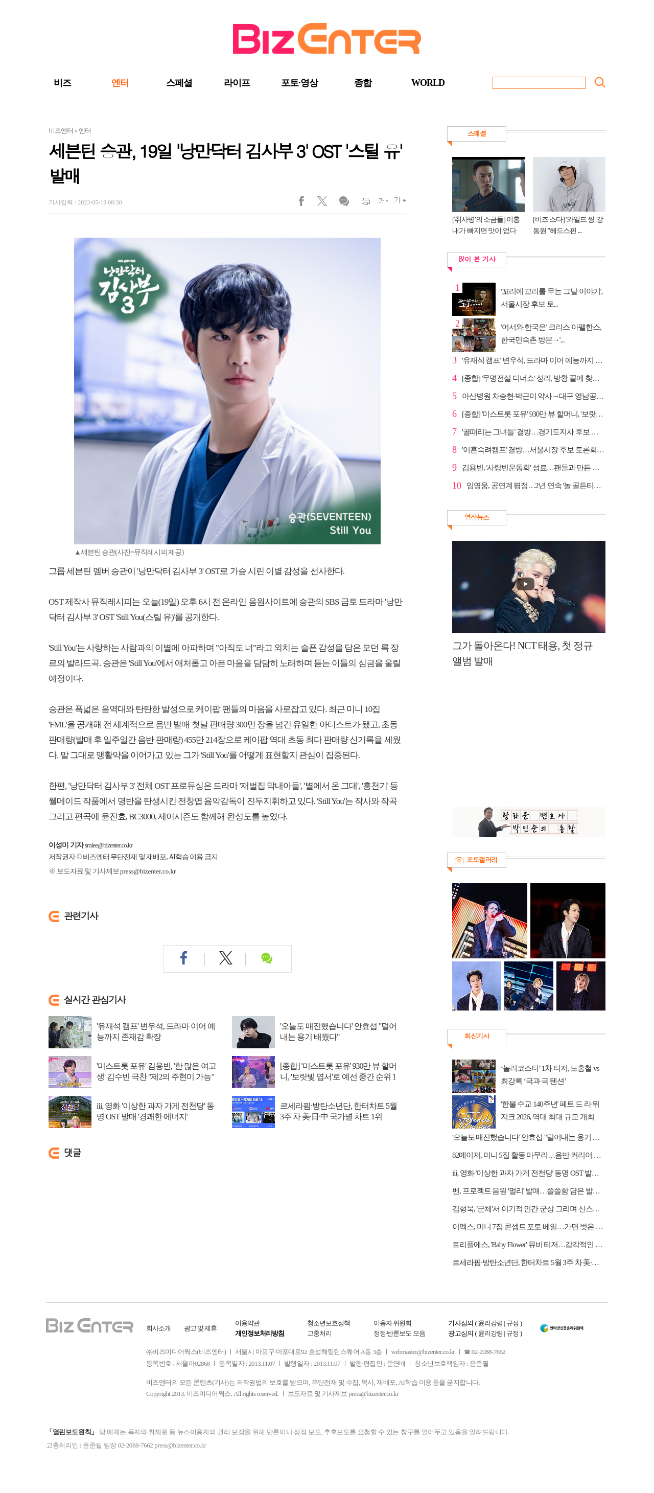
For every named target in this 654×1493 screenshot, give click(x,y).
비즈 (62, 83)
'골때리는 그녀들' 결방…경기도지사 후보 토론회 (533, 432)
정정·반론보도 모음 (399, 1333)
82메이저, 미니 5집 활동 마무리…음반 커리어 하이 (528, 1155)
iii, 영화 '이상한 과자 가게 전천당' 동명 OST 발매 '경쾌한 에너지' (155, 1111)
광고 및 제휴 (200, 1328)
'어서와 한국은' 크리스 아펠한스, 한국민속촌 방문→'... (551, 333)
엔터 (120, 83)
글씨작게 (379, 203)
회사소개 (158, 1328)
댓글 (344, 203)
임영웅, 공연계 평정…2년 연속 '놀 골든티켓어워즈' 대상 (535, 485)
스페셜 (179, 83)
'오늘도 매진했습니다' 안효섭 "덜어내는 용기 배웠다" (338, 1031)
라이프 (237, 83)
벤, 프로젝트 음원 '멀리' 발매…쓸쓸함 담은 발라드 (528, 1191)
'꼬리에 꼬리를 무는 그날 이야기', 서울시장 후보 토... (551, 297)
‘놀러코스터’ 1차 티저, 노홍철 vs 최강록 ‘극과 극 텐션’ (550, 1074)
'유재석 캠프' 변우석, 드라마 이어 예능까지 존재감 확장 (156, 1031)
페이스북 (308, 203)
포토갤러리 (481, 859)
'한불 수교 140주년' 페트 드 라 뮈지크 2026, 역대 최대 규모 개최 (550, 1110)
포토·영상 (299, 83)
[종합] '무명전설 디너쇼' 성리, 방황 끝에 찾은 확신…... (533, 378)
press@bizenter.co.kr (148, 871)
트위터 (326, 203)
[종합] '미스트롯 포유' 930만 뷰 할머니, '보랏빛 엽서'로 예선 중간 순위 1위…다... (338, 1077)
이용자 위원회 (392, 1323)
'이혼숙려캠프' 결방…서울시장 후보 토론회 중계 (533, 450)
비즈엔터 (61, 130)
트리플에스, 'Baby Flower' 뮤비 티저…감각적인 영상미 (528, 1245)
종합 (362, 83)
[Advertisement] (523, 743)
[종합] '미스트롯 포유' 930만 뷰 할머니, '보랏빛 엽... (533, 414)
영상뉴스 (476, 517)
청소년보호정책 (328, 1323)
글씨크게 (397, 203)
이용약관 (247, 1323)
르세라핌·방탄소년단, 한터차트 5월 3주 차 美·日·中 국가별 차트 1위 (338, 1111)
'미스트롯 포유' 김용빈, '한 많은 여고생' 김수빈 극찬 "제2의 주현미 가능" (156, 1071)
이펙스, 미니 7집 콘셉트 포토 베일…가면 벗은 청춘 (528, 1227)
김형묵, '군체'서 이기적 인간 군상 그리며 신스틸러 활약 (528, 1209)
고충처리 (319, 1333)
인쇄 (361, 203)
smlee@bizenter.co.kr (108, 845)
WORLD (428, 83)
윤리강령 (490, 1323)
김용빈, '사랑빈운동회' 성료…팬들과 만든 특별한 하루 (533, 468)
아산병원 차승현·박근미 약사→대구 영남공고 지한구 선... (533, 396)
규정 (512, 1323)
